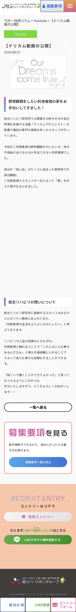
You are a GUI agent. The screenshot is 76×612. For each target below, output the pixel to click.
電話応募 (17, 604)
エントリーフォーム (67, 605)
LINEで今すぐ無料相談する (42, 540)
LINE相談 (42, 604)
